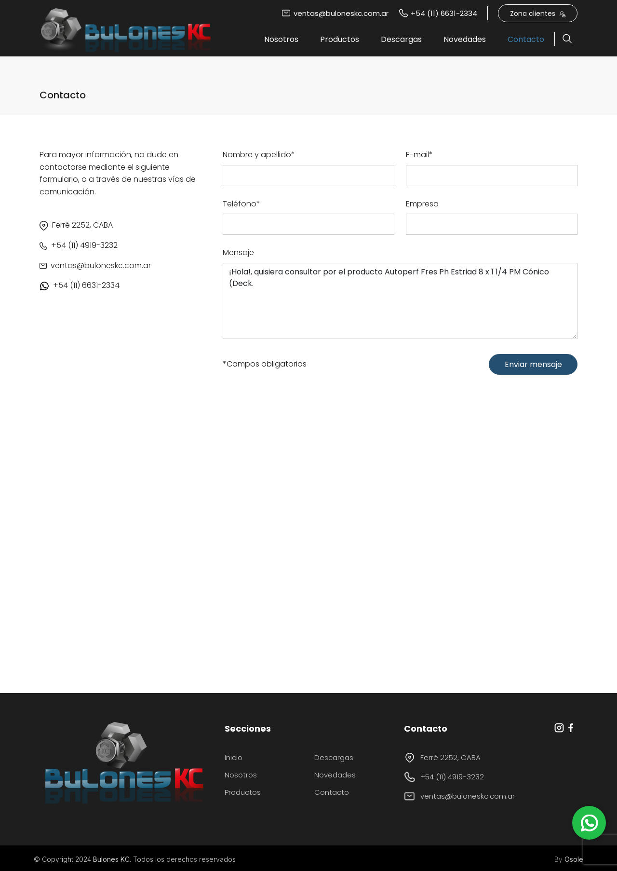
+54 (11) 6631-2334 (438, 13)
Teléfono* (241, 203)
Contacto (526, 39)
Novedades (464, 39)
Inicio (233, 757)
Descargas (401, 39)
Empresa (422, 203)
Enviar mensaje (533, 364)
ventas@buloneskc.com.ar (335, 13)
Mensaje (238, 252)
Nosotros (281, 39)
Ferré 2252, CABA (442, 757)
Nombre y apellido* (259, 154)
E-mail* (419, 154)
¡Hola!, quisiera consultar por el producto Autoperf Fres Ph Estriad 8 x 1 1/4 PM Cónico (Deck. (400, 301)
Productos (339, 39)
